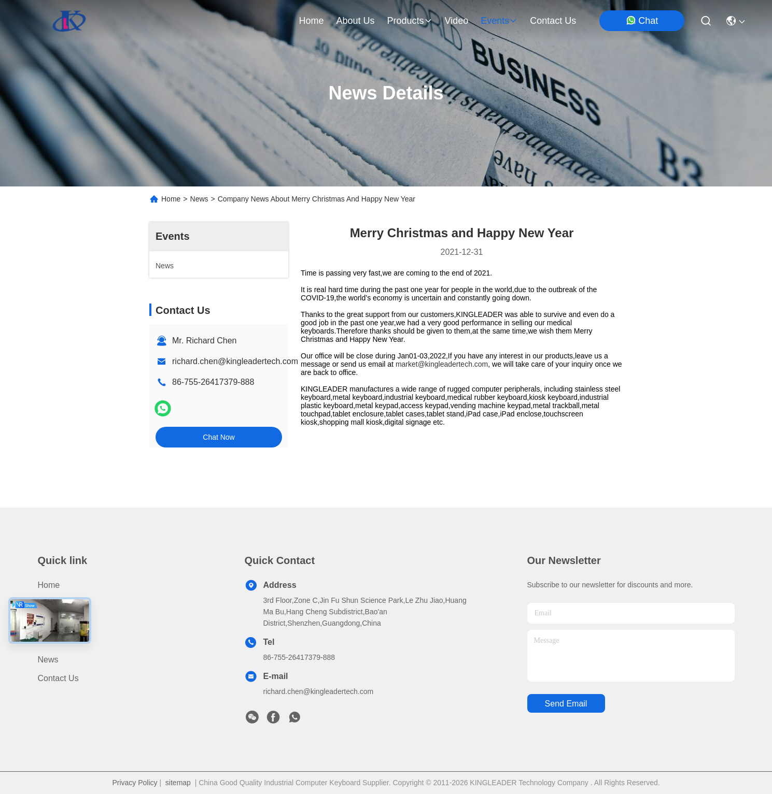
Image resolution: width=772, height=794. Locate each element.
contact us (553, 21)
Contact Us (58, 678)
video (457, 21)
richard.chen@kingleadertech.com (235, 361)
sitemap (178, 782)
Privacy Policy (134, 782)
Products (54, 603)
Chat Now (218, 437)
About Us (55, 622)
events (499, 21)
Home (311, 21)
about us (355, 21)
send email (566, 703)
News (199, 199)
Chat (642, 20)
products (409, 21)
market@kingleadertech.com (442, 364)
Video (48, 641)
